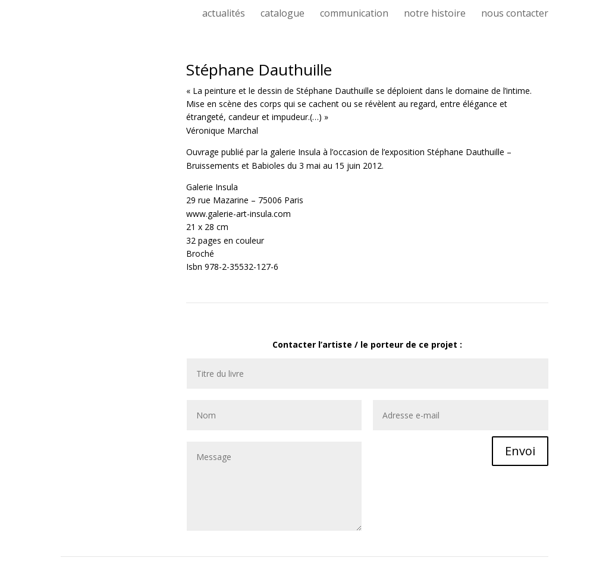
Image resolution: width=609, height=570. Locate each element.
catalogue (282, 14)
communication (354, 14)
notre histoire (435, 14)
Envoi (520, 451)
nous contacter (514, 14)
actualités (223, 14)
